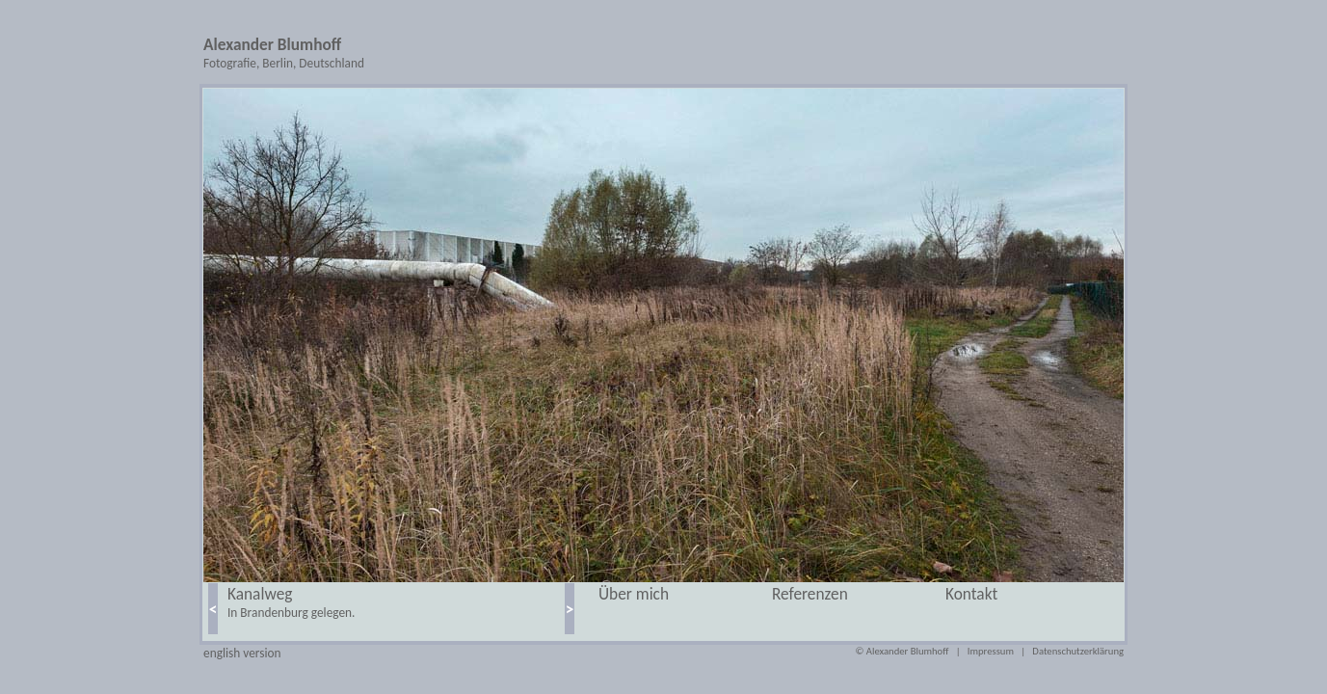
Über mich (633, 593)
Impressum (991, 651)
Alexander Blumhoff (272, 44)
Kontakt (971, 593)
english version (242, 653)
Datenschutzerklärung (1078, 651)
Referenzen (810, 593)
